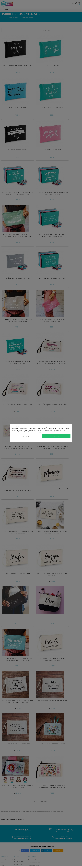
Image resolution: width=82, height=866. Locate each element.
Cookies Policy (66, 432)
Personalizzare (25, 436)
